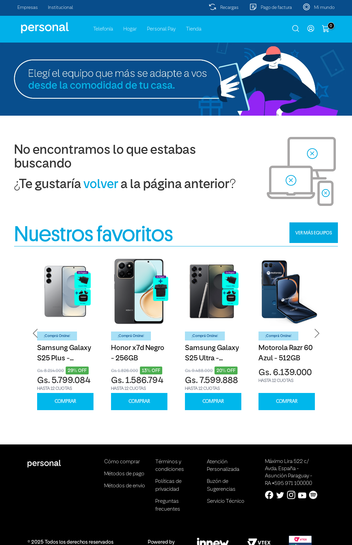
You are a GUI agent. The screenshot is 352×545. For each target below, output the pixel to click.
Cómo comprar (122, 462)
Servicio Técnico (225, 501)
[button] (35, 333)
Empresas (28, 7)
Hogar (130, 29)
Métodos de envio (124, 486)
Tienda (193, 29)
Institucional (60, 7)
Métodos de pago (124, 474)
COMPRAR (65, 401)
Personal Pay (161, 29)
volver (101, 184)
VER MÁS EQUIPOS (313, 232)
